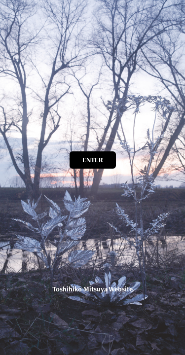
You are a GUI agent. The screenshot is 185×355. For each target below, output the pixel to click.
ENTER (92, 159)
